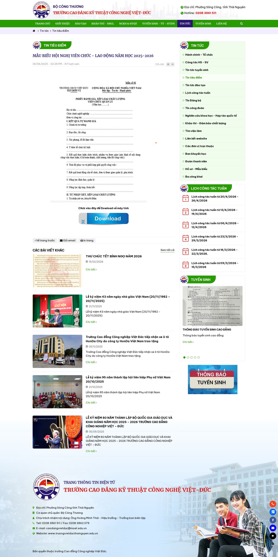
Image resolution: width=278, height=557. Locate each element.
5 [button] (199, 357)
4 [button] (195, 357)
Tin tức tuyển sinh (196, 70)
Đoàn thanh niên (196, 161)
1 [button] (184, 357)
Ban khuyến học (195, 153)
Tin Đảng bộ (193, 100)
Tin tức (185, 23)
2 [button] (188, 357)
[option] (213, 316)
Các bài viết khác (48, 250)
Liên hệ (221, 23)
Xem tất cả (167, 250)
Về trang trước (45, 240)
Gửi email (67, 240)
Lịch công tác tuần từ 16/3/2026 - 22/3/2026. (214, 251)
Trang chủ (42, 23)
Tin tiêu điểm (59, 30)
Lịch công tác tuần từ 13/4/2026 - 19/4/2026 (214, 211)
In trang (86, 240)
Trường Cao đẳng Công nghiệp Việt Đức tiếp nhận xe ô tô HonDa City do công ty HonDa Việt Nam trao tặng (127, 339)
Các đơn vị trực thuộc (199, 146)
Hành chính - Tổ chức (199, 54)
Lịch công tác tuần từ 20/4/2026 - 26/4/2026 (214, 198)
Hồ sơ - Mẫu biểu (196, 169)
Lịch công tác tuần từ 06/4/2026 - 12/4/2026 (215, 225)
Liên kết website (196, 138)
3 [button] (191, 357)
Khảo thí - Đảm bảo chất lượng (205, 123)
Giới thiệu (62, 23)
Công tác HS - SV (196, 62)
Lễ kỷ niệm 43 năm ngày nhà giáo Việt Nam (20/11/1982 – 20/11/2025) (128, 299)
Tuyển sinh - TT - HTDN (158, 23)
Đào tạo (80, 23)
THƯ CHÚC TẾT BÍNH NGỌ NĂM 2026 (114, 256)
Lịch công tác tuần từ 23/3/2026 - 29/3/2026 (214, 238)
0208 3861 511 (206, 13)
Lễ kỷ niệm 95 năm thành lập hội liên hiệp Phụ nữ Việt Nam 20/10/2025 (128, 379)
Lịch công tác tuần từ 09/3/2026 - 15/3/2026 (214, 265)
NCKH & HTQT (128, 23)
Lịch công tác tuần (197, 92)
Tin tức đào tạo (195, 85)
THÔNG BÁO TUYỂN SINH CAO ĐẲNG (207, 329)
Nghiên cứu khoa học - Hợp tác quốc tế (211, 115)
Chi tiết (91, 269)
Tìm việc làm (193, 131)
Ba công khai (193, 176)
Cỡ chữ (159, 64)
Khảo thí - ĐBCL (102, 23)
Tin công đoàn (194, 108)
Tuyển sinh (203, 23)
